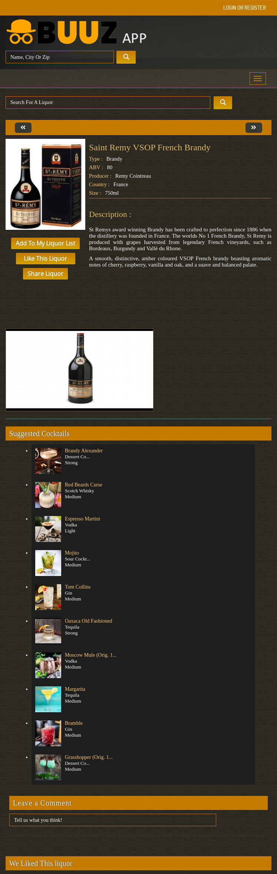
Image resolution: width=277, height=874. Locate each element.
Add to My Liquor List (45, 243)
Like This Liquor (45, 258)
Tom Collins (77, 587)
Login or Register (244, 7)
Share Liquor (45, 273)
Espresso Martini (82, 519)
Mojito (72, 553)
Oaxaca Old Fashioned (88, 621)
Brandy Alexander (84, 450)
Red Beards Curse (83, 485)
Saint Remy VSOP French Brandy (150, 147)
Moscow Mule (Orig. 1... (91, 655)
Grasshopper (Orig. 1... (89, 757)
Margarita (75, 689)
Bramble (74, 723)
